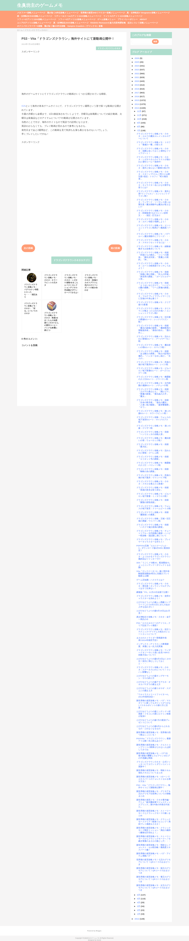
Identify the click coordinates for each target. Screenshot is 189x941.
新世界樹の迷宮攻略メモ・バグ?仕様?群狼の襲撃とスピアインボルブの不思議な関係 (153, 755)
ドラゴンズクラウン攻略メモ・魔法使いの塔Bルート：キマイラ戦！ (153, 346)
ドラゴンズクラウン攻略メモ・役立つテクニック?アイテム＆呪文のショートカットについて (153, 631)
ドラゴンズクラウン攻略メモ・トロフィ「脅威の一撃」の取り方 (153, 143)
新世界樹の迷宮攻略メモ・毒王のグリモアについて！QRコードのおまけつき (153, 879)
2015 (137, 100)
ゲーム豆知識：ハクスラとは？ (150, 580)
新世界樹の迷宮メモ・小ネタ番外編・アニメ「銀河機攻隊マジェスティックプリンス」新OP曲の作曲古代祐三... (153, 803)
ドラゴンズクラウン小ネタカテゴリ (72, 260)
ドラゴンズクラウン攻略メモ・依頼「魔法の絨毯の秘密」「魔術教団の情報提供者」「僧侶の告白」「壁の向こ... (153, 329)
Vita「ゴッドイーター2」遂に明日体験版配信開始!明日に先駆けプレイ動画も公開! (152, 573)
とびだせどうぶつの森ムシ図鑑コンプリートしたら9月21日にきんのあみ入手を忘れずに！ (153, 604)
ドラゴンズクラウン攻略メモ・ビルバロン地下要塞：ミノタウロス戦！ (153, 495)
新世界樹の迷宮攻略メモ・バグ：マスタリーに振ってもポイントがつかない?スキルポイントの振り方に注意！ (153, 704)
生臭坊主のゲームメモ (40, 5)
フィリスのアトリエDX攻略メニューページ (122, 16)
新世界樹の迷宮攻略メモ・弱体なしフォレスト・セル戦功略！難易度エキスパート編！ (153, 847)
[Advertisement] (72, 71)
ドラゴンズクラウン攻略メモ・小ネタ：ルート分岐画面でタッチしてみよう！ (153, 265)
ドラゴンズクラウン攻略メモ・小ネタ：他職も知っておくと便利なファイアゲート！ (153, 150)
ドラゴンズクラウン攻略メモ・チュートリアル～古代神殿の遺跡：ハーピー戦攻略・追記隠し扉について (153, 533)
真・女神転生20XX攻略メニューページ (70, 23)
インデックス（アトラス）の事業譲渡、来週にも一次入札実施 (152, 645)
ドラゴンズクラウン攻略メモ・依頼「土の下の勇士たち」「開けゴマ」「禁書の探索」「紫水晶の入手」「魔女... (153, 392)
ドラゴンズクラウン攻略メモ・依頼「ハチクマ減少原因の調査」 (152, 526)
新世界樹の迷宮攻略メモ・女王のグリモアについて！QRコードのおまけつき (153, 887)
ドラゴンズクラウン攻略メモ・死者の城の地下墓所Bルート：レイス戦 (153, 363)
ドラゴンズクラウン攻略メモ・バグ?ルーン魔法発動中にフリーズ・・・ (153, 235)
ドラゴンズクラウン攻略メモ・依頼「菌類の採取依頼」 (152, 501)
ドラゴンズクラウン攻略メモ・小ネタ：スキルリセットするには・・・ (153, 241)
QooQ (99, 940)
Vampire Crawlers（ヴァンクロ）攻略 (85, 26)
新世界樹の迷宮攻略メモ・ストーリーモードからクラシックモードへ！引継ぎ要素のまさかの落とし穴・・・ (153, 838)
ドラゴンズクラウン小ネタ (109, 48)
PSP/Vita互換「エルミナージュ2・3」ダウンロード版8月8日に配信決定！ (153, 548)
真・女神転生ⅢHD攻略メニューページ (34, 16)
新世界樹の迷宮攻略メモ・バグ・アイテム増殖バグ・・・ (153, 854)
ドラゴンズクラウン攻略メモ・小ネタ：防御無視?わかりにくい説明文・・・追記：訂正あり (152, 212)
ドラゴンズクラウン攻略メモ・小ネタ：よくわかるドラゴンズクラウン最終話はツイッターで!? (153, 556)
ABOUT (143, 19)
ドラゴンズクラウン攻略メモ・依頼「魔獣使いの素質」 (152, 513)
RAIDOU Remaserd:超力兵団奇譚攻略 (108, 23)
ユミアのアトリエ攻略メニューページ (34, 23)
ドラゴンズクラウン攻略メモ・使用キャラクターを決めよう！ (153, 597)
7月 (139, 130)
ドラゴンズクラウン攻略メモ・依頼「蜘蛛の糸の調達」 (152, 470)
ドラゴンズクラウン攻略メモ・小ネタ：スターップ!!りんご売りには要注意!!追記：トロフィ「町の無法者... (153, 175)
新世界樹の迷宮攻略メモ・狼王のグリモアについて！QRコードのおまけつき (153, 870)
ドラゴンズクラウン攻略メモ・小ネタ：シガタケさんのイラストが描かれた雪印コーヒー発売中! (153, 159)
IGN (24, 106)
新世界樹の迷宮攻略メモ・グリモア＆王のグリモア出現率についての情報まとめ (153, 793)
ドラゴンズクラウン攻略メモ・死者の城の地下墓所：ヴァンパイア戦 (153, 476)
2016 (137, 96)
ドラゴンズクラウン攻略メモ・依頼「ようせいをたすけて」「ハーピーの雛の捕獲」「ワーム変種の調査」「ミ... (153, 286)
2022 (137, 73)
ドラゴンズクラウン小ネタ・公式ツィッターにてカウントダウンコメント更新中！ (153, 764)
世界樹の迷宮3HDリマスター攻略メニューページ (103, 13)
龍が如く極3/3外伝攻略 (54, 26)
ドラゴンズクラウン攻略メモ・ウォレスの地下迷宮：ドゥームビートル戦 (153, 507)
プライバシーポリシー (128, 19)
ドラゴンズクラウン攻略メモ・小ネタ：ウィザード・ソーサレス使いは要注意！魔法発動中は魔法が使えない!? (153, 203)
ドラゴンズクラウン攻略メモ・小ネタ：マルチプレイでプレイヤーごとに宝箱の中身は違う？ (153, 296)
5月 (139, 899)
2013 (137, 108)
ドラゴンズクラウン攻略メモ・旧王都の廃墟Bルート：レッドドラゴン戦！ (153, 319)
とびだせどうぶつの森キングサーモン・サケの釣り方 (152, 677)
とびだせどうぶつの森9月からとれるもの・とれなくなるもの (153, 727)
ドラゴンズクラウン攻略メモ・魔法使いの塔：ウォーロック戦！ (153, 439)
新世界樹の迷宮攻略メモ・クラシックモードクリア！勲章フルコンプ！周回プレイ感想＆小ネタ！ (153, 821)
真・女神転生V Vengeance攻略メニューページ (148, 13)
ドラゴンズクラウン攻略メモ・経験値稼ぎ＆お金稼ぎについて (153, 247)
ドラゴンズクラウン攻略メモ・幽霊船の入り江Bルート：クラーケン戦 (153, 378)
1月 (139, 914)
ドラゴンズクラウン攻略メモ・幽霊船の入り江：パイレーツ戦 (153, 464)
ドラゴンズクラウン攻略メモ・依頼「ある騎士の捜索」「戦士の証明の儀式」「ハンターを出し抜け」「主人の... (153, 354)
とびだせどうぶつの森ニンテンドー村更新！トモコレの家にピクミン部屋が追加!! (153, 713)
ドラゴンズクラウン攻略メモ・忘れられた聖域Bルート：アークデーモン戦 (153, 338)
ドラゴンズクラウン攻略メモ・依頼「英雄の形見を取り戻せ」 (152, 488)
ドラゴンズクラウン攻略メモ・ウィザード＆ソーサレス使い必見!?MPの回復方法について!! (153, 652)
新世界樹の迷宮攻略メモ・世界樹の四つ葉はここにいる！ (153, 733)
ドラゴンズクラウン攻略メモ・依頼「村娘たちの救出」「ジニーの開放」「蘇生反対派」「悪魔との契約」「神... (152, 256)
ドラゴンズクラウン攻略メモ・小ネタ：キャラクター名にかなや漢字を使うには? (153, 185)
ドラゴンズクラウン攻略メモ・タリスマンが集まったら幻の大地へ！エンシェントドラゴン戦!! (153, 310)
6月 (139, 895)
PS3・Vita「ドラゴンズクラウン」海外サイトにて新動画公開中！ (153, 786)
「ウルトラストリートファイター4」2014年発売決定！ (153, 695)
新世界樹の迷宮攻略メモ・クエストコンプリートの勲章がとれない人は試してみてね (153, 747)
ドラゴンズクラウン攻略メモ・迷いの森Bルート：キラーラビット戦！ (153, 412)
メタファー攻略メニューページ (31, 13)
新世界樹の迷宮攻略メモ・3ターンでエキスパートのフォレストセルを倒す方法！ (153, 779)
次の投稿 (28, 248)
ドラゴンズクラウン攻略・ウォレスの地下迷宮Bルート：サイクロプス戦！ (153, 419)
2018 (137, 89)
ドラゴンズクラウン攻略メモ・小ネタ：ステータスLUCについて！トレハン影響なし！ (153, 669)
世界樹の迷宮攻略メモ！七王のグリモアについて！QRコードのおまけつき (153, 862)
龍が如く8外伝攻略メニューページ (63, 13)
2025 (137, 62)
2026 (137, 58)
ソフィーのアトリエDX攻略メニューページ (36, 19)
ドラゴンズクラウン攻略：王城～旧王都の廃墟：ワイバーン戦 (153, 519)
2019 (137, 85)
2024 (137, 66)
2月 (139, 910)
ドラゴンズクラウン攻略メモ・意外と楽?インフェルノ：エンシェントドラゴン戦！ (153, 193)
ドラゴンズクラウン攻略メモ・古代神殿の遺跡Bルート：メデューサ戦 (153, 384)
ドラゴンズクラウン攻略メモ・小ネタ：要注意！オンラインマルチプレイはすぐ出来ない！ (153, 586)
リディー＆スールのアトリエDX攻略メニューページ (77, 16)
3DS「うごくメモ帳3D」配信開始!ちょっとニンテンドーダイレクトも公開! (153, 565)
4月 (139, 902)
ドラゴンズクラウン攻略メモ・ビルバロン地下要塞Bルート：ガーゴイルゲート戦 (153, 370)
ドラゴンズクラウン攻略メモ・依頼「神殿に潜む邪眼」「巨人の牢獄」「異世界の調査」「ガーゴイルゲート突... (153, 275)
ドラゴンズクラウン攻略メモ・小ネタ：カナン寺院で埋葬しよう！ (152, 220)
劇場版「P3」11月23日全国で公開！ (153, 592)
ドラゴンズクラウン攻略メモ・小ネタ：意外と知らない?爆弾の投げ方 (153, 166)
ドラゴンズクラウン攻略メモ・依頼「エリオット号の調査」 (152, 458)
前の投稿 (115, 248)
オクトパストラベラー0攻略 (29, 26)
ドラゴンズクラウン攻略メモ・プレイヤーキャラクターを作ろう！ (153, 540)
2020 (137, 81)
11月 (139, 115)
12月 (139, 111)
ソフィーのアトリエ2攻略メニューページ (77, 19)
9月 (139, 123)
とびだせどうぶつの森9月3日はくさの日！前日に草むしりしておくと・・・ (153, 661)
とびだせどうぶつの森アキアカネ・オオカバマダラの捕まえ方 (153, 683)
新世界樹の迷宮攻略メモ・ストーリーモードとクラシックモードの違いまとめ (153, 813)
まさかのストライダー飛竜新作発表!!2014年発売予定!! (151, 639)
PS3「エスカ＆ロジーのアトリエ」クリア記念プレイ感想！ (153, 624)
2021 (137, 77)
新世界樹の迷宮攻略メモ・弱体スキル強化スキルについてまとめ (153, 771)
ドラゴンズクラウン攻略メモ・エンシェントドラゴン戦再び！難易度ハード (153, 227)
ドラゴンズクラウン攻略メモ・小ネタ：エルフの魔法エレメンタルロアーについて (153, 136)
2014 (137, 104)
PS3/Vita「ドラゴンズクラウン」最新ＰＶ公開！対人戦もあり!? (153, 739)
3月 (139, 906)
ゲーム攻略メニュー (106, 19)
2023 (137, 69)
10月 (139, 119)
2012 (137, 919)
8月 (139, 126)
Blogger (98, 931)
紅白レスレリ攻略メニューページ (143, 23)
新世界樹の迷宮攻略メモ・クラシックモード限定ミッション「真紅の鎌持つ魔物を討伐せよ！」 (153, 830)
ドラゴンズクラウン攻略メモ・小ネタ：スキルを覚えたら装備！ (152, 482)
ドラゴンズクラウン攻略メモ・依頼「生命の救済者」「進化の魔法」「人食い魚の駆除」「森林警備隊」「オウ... (153, 403)
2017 (137, 93)
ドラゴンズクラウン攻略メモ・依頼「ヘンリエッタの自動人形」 (152, 433)
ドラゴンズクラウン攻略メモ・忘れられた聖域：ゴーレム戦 (153, 451)
